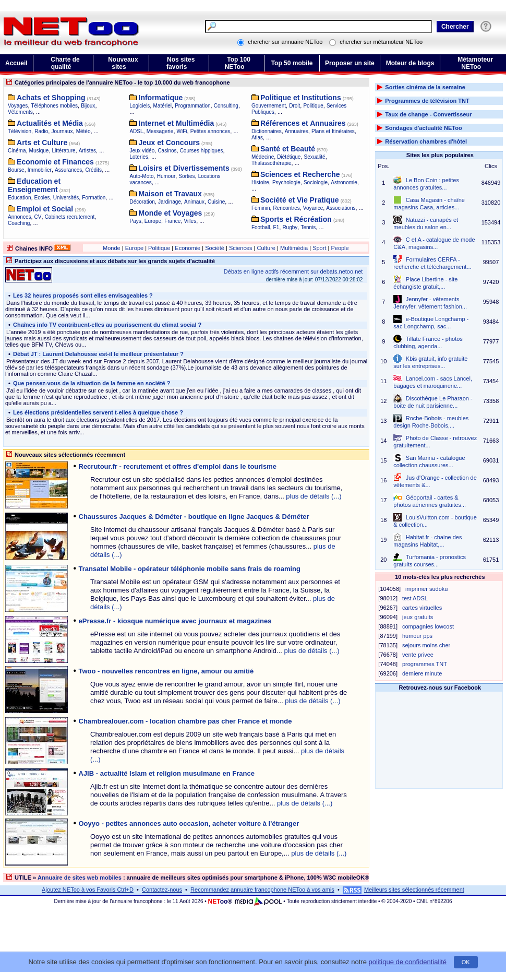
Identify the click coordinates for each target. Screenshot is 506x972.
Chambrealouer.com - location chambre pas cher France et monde (185, 721)
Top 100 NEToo (237, 63)
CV (38, 217)
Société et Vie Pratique (299, 200)
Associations (340, 208)
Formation (93, 197)
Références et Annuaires (303, 123)
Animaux (194, 202)
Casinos (167, 150)
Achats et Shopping (51, 97)
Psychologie (286, 182)
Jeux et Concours (169, 142)
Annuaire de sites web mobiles (80, 877)
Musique (39, 150)
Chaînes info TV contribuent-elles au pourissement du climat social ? (106, 325)
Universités (66, 197)
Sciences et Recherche (300, 174)
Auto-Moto (141, 176)
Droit (294, 106)
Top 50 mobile (292, 63)
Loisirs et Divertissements (184, 168)
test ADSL (415, 598)
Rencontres (286, 208)
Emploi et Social (45, 209)
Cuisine (216, 202)
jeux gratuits (417, 617)
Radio (41, 131)
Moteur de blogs (410, 63)
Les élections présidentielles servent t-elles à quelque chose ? (97, 412)
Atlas (257, 137)
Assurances (68, 170)
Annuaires (296, 131)
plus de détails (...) (313, 496)
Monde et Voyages (170, 213)
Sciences (240, 248)
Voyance (313, 208)
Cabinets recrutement (70, 217)
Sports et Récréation (296, 219)
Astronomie (344, 182)
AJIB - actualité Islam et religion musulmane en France (167, 773)
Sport (319, 248)
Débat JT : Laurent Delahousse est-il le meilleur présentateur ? (97, 354)
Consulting (226, 106)
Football (260, 227)
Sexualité (315, 157)
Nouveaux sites (123, 63)
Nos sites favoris (180, 63)
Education (19, 197)
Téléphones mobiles (54, 106)
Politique (313, 106)
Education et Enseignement (34, 185)
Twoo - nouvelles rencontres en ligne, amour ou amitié (166, 671)
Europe (152, 221)
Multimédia (294, 248)
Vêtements (20, 112)
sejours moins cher (426, 645)
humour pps (417, 636)
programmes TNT (424, 664)
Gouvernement (268, 106)
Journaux (62, 131)
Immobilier (40, 170)
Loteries (138, 157)
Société (214, 248)
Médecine (262, 157)
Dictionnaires (266, 131)
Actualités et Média (50, 123)
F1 (276, 227)
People (339, 248)
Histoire (260, 182)
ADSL (136, 131)
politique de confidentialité (407, 962)
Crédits (93, 170)
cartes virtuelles (422, 607)
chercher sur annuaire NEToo (286, 42)
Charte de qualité (65, 63)
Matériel (162, 106)
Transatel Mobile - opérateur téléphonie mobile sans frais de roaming (190, 569)
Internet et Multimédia (176, 123)
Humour (166, 176)
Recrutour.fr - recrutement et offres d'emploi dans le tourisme (177, 466)
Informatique (161, 97)
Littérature (64, 150)
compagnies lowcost (428, 626)
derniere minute (422, 673)
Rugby (289, 227)
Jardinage (169, 202)
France (172, 221)
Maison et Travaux (170, 193)
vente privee (417, 654)
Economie (187, 248)
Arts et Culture (42, 142)
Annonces (19, 217)
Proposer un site (350, 63)
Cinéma (17, 150)
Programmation (192, 106)
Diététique (288, 157)
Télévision (19, 131)
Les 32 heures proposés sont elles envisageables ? (82, 295)
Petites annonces (210, 131)
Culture (266, 248)
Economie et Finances (55, 162)
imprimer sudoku (426, 589)
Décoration (141, 202)
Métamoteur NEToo (475, 63)
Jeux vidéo (141, 150)
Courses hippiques (201, 150)
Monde (112, 248)
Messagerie (160, 131)
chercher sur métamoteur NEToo (381, 42)
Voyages (18, 106)
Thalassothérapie (271, 163)
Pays (135, 221)
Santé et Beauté (287, 149)
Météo (83, 131)
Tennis (308, 227)
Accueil (16, 63)
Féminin (260, 208)
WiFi (182, 131)
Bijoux (88, 106)
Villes (190, 221)
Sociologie (316, 182)
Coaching (19, 223)
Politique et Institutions (300, 97)
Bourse (16, 170)
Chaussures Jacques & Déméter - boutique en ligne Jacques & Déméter (194, 516)
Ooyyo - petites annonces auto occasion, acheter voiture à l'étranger (189, 823)
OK (466, 962)
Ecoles (42, 197)
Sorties (186, 176)
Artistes (87, 150)
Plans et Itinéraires (333, 131)
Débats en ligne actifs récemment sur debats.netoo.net (293, 271)
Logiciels (139, 106)
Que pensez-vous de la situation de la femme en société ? (90, 383)
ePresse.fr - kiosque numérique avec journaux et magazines (175, 621)
